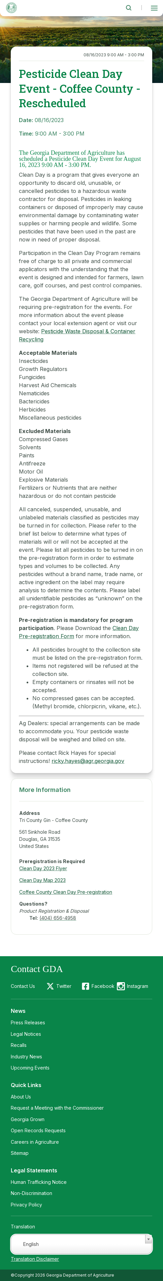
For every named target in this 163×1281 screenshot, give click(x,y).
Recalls (19, 1045)
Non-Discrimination (31, 1193)
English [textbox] (31, 1244)
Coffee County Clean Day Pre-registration (65, 892)
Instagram (137, 986)
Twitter (63, 986)
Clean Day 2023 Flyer (43, 868)
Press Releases (28, 1022)
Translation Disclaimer (35, 1259)
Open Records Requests (38, 1130)
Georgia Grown (27, 1119)
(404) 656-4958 (57, 918)
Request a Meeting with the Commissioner (57, 1108)
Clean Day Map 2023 (42, 880)
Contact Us (23, 986)
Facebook (103, 986)
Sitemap (20, 1153)
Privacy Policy (26, 1204)
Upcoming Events (30, 1068)
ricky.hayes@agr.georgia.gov (88, 761)
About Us (21, 1097)
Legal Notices (26, 1034)
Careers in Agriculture (35, 1142)
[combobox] (81, 1244)
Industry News (26, 1056)
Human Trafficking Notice (39, 1182)
